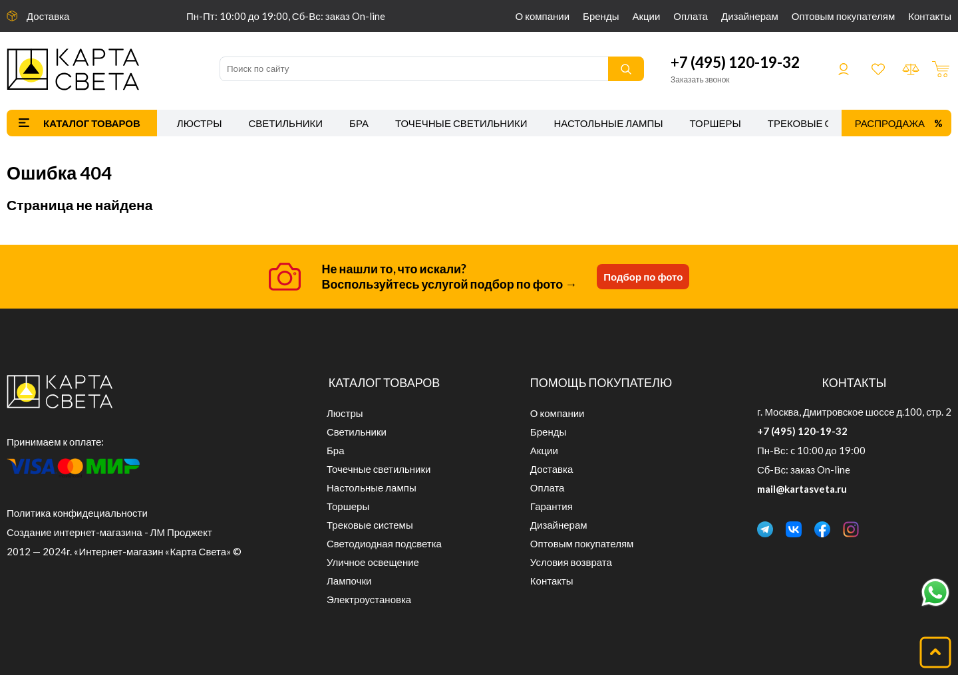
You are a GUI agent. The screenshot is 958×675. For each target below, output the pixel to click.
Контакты (929, 16)
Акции (646, 16)
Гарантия (551, 506)
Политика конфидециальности (77, 513)
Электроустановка (369, 599)
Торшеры (715, 123)
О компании (543, 16)
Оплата (690, 16)
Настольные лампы (608, 123)
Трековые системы (822, 123)
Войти (843, 69)
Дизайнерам (749, 16)
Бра (359, 123)
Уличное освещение (373, 562)
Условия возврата (571, 562)
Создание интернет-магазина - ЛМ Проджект (109, 532)
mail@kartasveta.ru (802, 489)
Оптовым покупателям (843, 16)
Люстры (199, 123)
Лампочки (349, 581)
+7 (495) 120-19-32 (735, 62)
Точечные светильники (461, 123)
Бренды (601, 16)
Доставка (48, 16)
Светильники (285, 123)
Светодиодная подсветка (384, 543)
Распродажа (890, 123)
